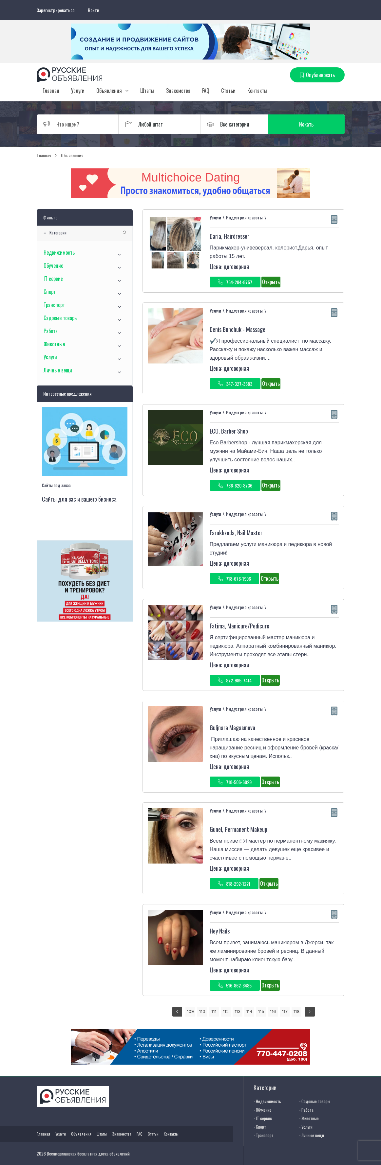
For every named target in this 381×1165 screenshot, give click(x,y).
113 (237, 1011)
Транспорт (54, 305)
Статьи (228, 90)
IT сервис (53, 279)
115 (261, 1011)
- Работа (306, 1109)
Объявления (109, 90)
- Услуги (306, 1126)
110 (202, 1011)
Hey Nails (220, 931)
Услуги (78, 90)
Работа (51, 331)
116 (273, 1011)
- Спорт (260, 1126)
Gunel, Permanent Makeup (238, 829)
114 (249, 1011)
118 (296, 1011)
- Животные (309, 1118)
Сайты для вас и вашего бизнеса (79, 499)
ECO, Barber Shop (229, 431)
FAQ (205, 90)
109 (190, 1011)
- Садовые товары (314, 1101)
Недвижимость (59, 252)
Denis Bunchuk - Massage (237, 329)
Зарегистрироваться (55, 10)
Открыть (271, 282)
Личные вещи (58, 370)
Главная (51, 90)
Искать (313, 124)
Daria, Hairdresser (229, 236)
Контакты (257, 90)
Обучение (53, 265)
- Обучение (263, 1109)
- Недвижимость (267, 1101)
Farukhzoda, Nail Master (236, 532)
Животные (54, 344)
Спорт (50, 292)
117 (284, 1011)
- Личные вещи (311, 1135)
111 (214, 1011)
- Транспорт (264, 1135)
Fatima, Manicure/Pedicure (239, 626)
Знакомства (178, 90)
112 (226, 1011)
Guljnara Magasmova (232, 727)
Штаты (147, 90)
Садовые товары (61, 318)
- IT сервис (263, 1118)
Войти (93, 10)
